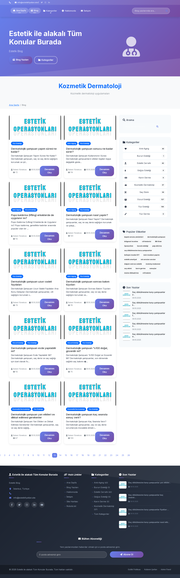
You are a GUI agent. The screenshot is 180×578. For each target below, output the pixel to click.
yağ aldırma (157, 246)
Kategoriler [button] (50, 11)
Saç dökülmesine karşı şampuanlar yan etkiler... (149, 483)
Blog (34, 10)
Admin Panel (166, 569)
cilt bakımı (147, 273)
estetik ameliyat (130, 259)
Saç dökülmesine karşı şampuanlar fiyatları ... (148, 509)
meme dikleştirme (131, 273)
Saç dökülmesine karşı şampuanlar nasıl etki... (149, 522)
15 (66, 455)
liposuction (128, 246)
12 (49, 455)
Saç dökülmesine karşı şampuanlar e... (148, 335)
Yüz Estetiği (145, 206)
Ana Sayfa (19, 10)
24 (117, 455)
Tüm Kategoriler (101, 514)
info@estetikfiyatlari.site (26, 2)
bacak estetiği (142, 246)
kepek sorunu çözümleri (133, 237)
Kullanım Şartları (150, 569)
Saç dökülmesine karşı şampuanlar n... (148, 324)
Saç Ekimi (145, 192)
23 (111, 455)
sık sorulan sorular (148, 259)
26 (129, 455)
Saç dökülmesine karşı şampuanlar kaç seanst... (145, 496)
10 (38, 455)
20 (94, 455)
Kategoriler (45, 60)
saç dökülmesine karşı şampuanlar (138, 250)
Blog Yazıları (20, 59)
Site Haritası (72, 501)
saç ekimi (128, 268)
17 (77, 455)
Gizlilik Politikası (134, 569)
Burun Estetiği (151, 156)
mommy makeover (153, 264)
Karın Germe (145, 178)
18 (83, 455)
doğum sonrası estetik (133, 264)
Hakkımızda (69, 11)
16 (71, 455)
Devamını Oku (49, 171)
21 (100, 455)
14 (60, 455)
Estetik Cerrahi (145, 163)
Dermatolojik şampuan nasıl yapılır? (87, 215)
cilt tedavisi (146, 241)
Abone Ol (126, 554)
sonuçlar (153, 268)
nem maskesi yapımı (151, 255)
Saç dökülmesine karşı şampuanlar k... (148, 303)
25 (123, 455)
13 (55, 455)
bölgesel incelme (131, 241)
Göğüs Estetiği (145, 170)
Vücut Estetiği (145, 199)
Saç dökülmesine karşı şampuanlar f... (148, 314)
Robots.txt (71, 506)
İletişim (86, 11)
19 (88, 455)
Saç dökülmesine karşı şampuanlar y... (148, 293)
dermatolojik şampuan (156, 237)
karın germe (141, 268)
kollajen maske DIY (131, 255)
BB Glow (158, 241)
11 (44, 455)
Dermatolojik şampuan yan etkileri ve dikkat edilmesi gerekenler (33, 416)
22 (105, 455)
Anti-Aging (145, 148)
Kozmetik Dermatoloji (145, 185)
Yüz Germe (145, 214)
